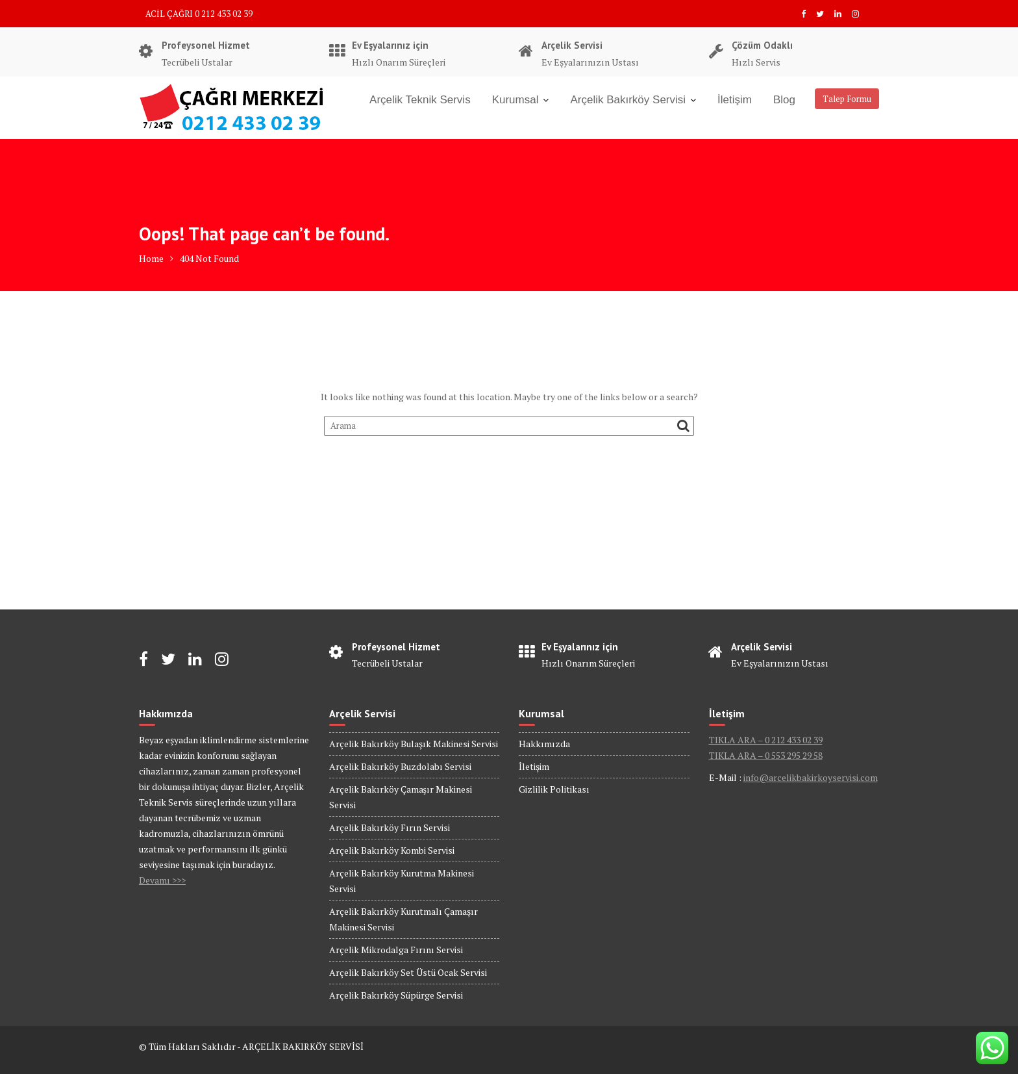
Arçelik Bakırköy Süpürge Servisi (396, 995)
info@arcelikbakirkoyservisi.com (810, 777)
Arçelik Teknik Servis (420, 100)
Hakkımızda (544, 743)
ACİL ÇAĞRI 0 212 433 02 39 (199, 13)
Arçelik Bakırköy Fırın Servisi (389, 827)
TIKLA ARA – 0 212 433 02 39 (766, 740)
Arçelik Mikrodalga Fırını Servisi (396, 949)
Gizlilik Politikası (554, 789)
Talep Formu (847, 99)
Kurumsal (515, 100)
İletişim (734, 100)
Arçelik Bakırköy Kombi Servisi (391, 850)
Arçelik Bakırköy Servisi (628, 100)
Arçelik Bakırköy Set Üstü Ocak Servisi (408, 972)
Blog (784, 100)
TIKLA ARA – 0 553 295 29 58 (766, 755)
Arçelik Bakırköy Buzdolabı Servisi (400, 766)
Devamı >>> (162, 880)
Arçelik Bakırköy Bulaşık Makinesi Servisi (413, 743)
